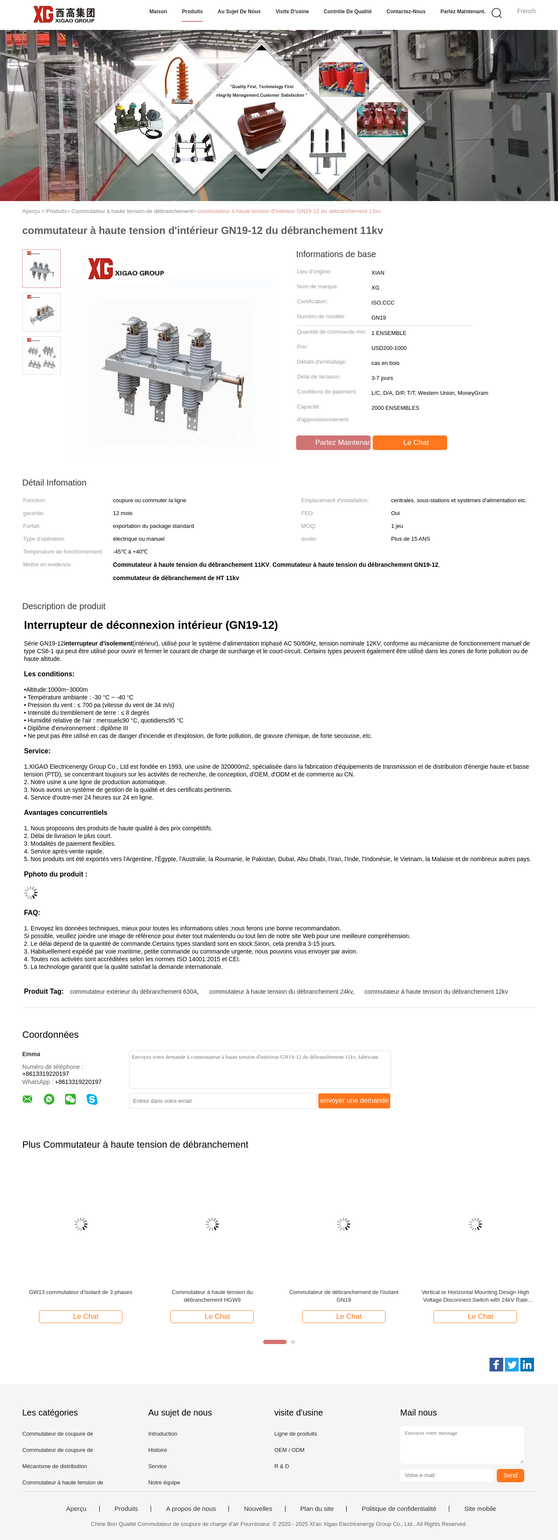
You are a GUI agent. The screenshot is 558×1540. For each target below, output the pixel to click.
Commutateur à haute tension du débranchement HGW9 (212, 1296)
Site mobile (480, 1509)
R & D (281, 1466)
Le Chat (411, 442)
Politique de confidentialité (399, 1509)
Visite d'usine (292, 12)
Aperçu (76, 1509)
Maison (158, 12)
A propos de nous (191, 1509)
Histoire (157, 1450)
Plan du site (317, 1509)
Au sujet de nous (239, 12)
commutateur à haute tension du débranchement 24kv (280, 991)
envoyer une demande (355, 1100)
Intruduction (162, 1433)
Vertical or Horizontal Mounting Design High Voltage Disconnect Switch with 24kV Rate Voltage (475, 1296)
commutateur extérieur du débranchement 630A (133, 991)
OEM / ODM (289, 1450)
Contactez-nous (405, 12)
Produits (192, 12)
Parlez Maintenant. (462, 12)
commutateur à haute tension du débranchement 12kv (436, 991)
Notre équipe (164, 1482)
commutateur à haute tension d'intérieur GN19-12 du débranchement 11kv (288, 211)
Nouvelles (258, 1509)
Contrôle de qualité (348, 12)
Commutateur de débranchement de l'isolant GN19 (343, 1296)
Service (157, 1466)
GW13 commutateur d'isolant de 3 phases (81, 1292)
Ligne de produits (295, 1433)
